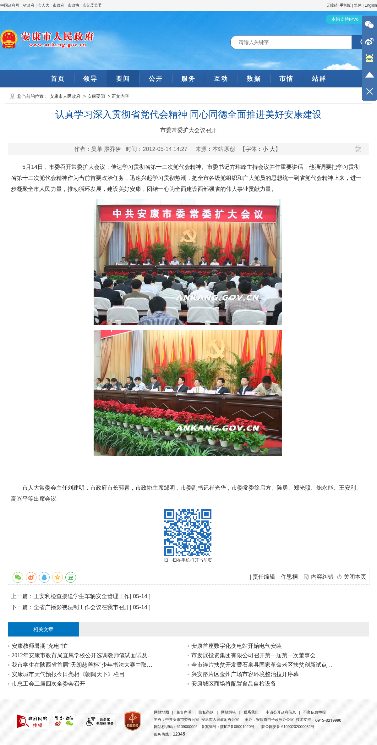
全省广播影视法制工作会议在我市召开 (82, 607)
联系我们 (251, 712)
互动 (221, 78)
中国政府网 (9, 5)
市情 (286, 78)
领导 (90, 78)
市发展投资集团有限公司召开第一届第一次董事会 (253, 655)
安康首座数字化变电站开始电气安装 (236, 646)
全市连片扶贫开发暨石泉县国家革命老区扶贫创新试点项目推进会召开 (263, 665)
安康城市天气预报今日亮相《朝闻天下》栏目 (68, 674)
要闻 (123, 78)
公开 (156, 78)
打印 (360, 148)
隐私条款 (206, 712)
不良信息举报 (314, 712)
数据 (254, 78)
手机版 (345, 5)
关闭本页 (355, 577)
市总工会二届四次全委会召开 (48, 684)
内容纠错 (322, 577)
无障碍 (332, 5)
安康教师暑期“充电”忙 (40, 646)
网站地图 (161, 712)
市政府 (58, 5)
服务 (188, 78)
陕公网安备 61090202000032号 (287, 727)
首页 (58, 78)
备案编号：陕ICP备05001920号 (227, 727)
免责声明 (183, 712)
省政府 (29, 5)
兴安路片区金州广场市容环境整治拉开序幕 (245, 674)
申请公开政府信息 (281, 712)
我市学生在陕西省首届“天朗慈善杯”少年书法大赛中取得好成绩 (84, 665)
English (371, 5)
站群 (319, 78)
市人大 (43, 5)
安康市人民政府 (65, 96)
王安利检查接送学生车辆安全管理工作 (82, 596)
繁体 (358, 5)
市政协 (73, 5)
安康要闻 (96, 96)
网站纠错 (228, 712)
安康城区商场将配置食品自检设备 (233, 684)
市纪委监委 (92, 5)
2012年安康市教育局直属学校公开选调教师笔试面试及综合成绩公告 (84, 655)
